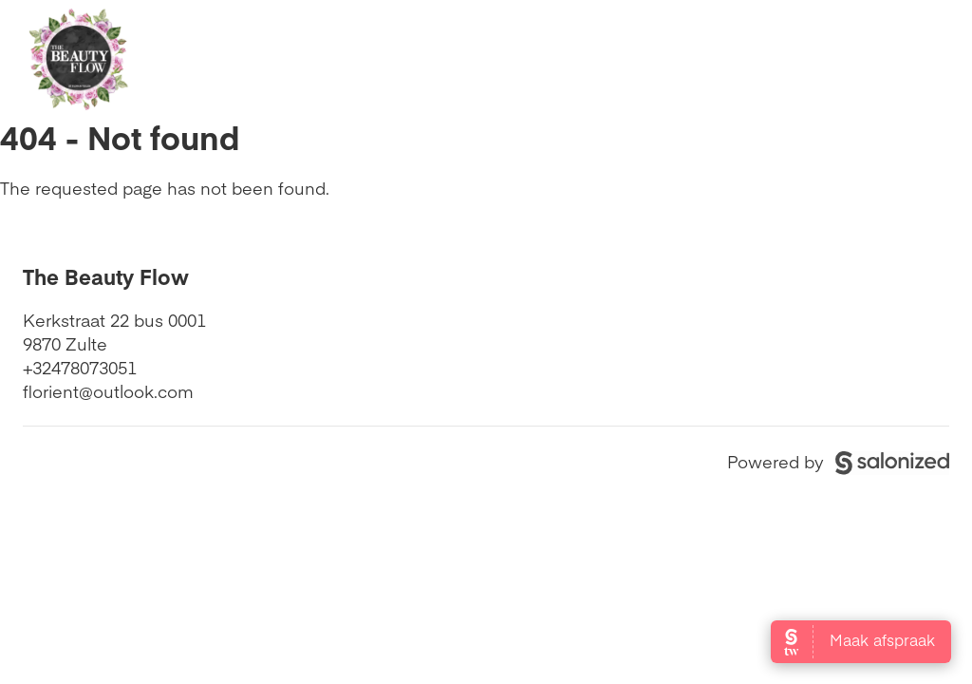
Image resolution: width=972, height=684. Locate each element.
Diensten (623, 57)
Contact (745, 57)
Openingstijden (470, 57)
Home (330, 57)
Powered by (838, 461)
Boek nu (876, 57)
